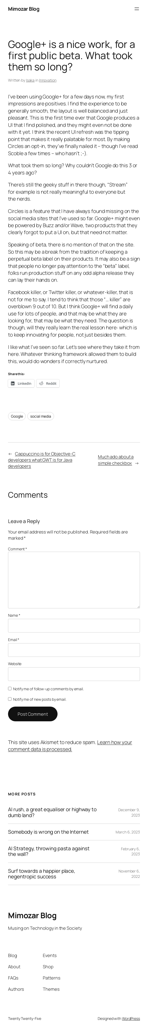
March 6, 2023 (128, 831)
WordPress (131, 1018)
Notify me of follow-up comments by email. (48, 688)
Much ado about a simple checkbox (116, 459)
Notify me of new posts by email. (39, 699)
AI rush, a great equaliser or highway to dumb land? (52, 812)
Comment (17, 548)
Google (17, 416)
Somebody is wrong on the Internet (48, 832)
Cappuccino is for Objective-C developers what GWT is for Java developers (41, 460)
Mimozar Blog (23, 8)
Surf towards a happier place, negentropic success (41, 874)
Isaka (30, 80)
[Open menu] (137, 9)
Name (14, 615)
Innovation (47, 80)
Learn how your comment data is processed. (70, 746)
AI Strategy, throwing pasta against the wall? (49, 851)
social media (40, 416)
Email (13, 639)
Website (14, 663)
